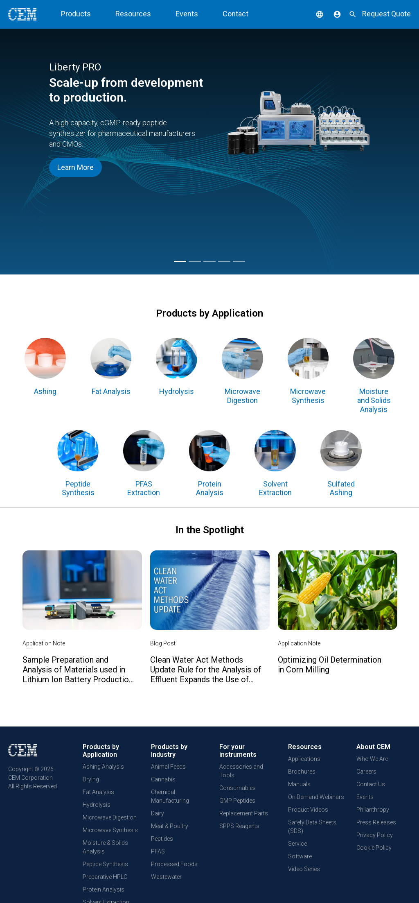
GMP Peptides (237, 800)
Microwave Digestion (110, 817)
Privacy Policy (374, 835)
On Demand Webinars (316, 797)
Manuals (299, 784)
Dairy (157, 813)
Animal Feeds (168, 766)
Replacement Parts (243, 813)
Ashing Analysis (103, 766)
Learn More (75, 167)
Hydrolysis (96, 804)
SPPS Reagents (239, 826)
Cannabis (163, 779)
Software (300, 856)
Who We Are (372, 759)
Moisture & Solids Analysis (105, 847)
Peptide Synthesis (105, 864)
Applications (304, 759)
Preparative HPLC (105, 877)
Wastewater (166, 877)
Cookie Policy (374, 847)
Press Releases (376, 822)
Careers (366, 771)
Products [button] (76, 13)
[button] (313, 13)
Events (187, 13)
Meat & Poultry (169, 826)
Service (297, 843)
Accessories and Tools (241, 771)
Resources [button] (133, 13)
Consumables (237, 788)
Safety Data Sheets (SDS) (312, 826)
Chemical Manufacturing (170, 796)
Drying (91, 779)
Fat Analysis (98, 792)
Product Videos (308, 809)
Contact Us (370, 784)
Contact (235, 13)
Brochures (301, 771)
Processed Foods (174, 864)
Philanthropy (372, 809)
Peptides (162, 838)
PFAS (158, 851)
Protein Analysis (103, 889)
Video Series (304, 869)
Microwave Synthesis (110, 830)
